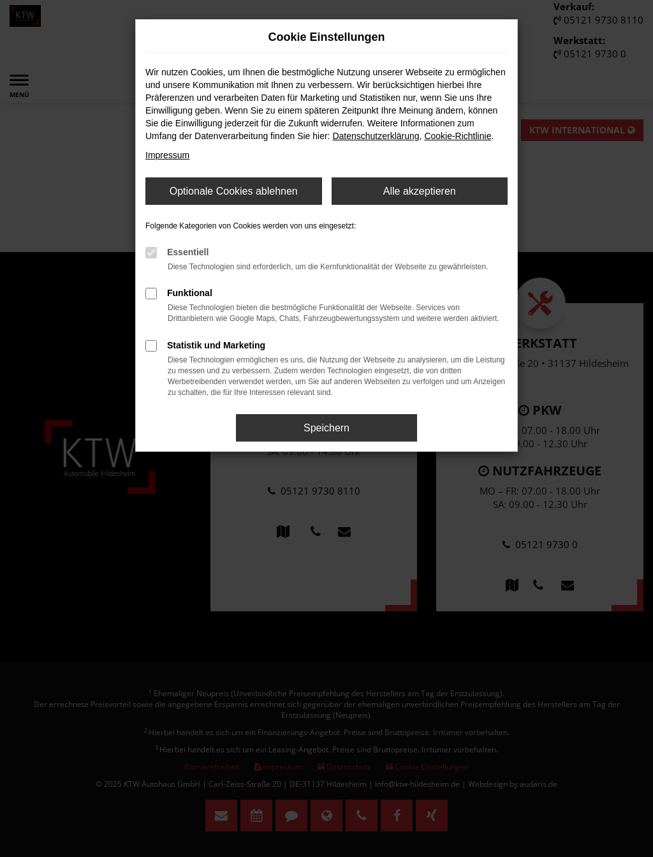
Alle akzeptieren (419, 191)
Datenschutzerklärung (375, 136)
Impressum (167, 155)
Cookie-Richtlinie (457, 136)
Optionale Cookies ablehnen (234, 191)
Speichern (326, 427)
